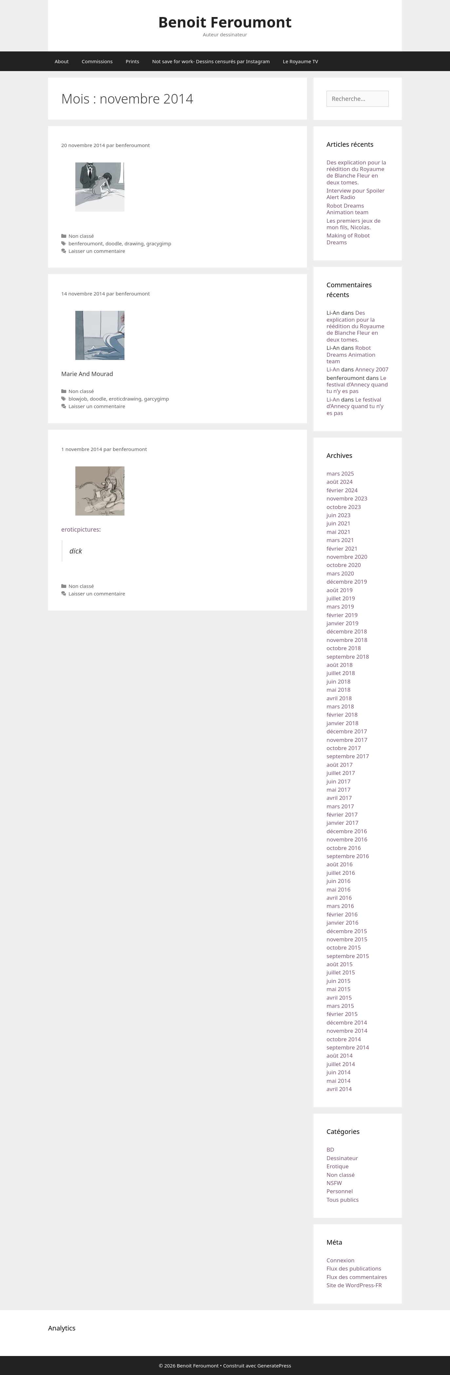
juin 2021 (338, 523)
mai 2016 (338, 889)
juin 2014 (338, 1072)
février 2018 (342, 714)
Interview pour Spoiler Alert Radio (355, 194)
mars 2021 (340, 540)
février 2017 (342, 814)
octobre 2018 (344, 648)
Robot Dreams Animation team (347, 209)
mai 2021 (338, 532)
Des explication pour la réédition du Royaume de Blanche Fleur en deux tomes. (356, 172)
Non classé (81, 236)
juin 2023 (338, 515)
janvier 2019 (342, 623)
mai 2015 (338, 989)
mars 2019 (340, 606)
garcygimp (156, 398)
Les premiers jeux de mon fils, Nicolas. (354, 224)
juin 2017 (338, 781)
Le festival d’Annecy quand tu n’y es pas (357, 384)
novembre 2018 (347, 640)
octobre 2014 (344, 1039)
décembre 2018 (347, 631)
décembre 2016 (347, 831)
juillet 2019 (341, 598)
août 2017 (340, 764)
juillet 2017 (341, 773)
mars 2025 (340, 473)
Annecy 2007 (372, 369)
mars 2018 (340, 706)
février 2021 (342, 548)
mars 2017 (340, 806)
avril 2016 (339, 897)
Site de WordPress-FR (354, 1285)
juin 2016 (338, 881)
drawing (134, 243)
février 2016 (342, 914)
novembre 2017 (347, 740)
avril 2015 (339, 997)
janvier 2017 (342, 822)
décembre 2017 (347, 731)
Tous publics (343, 1199)
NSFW (334, 1183)
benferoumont (85, 243)
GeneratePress (274, 1365)
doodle (113, 243)
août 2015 (340, 964)
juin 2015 (338, 981)
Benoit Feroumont (225, 22)
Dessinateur (342, 1158)
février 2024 (342, 490)
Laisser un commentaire (96, 251)
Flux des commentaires (357, 1277)
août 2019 (340, 590)
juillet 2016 (341, 872)
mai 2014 (338, 1080)
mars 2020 (340, 573)
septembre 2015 (348, 956)
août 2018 (340, 665)
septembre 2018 (348, 656)
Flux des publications (354, 1268)
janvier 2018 (342, 723)
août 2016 (340, 864)
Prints (132, 61)
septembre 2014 (348, 1047)
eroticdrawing (125, 398)
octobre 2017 (344, 748)
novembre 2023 (347, 498)
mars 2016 (340, 906)
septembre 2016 (348, 856)
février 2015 (342, 1014)
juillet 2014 (341, 1064)
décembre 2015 (347, 931)
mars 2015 (340, 1005)
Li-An (333, 369)
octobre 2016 (344, 848)
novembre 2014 (347, 1030)
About (62, 61)
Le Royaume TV (300, 61)
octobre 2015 (344, 947)
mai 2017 (338, 789)
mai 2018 (338, 689)
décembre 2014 (347, 1022)
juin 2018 (338, 681)
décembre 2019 (347, 581)
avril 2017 (339, 797)
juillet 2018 (341, 673)
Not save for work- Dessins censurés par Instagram (211, 61)
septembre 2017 (348, 756)
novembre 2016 (347, 839)
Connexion (340, 1260)
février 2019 (342, 615)
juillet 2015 (341, 972)
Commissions (97, 61)
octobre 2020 (344, 565)
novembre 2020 (347, 556)
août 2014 (340, 1055)
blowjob (77, 398)
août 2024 (340, 481)
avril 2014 (339, 1089)
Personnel (340, 1191)
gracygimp (158, 243)
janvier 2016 (342, 922)
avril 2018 (339, 698)
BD (330, 1149)
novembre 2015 (347, 939)
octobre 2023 (344, 507)
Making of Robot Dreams (348, 239)
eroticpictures (80, 529)
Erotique (338, 1166)
